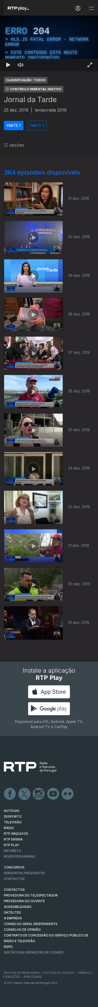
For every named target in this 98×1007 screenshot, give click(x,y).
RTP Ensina (13, 839)
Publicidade (33, 976)
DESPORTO (13, 816)
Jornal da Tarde (30, 99)
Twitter (24, 794)
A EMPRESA (13, 918)
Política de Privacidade (21, 972)
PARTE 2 (37, 125)
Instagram (39, 794)
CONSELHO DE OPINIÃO (22, 930)
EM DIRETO (12, 851)
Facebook (10, 794)
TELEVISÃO (13, 822)
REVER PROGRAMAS (19, 856)
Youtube (53, 794)
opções (14, 145)
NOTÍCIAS (11, 811)
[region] (49, 43)
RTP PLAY (11, 845)
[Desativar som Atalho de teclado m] (20, 65)
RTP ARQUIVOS (16, 834)
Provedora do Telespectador (31, 895)
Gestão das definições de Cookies (34, 952)
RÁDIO (9, 828)
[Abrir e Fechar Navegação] (91, 8)
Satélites (12, 912)
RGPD (8, 947)
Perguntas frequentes (24, 873)
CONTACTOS (14, 890)
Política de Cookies (58, 972)
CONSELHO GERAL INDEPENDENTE (31, 924)
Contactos (14, 879)
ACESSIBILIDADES (17, 907)
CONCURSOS (14, 867)
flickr (68, 794)
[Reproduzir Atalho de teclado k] (8, 65)
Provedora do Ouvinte (24, 901)
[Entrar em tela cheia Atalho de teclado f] (90, 65)
